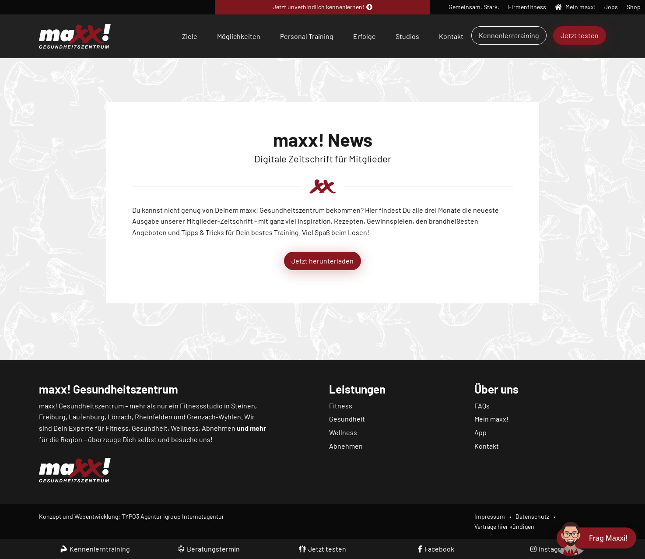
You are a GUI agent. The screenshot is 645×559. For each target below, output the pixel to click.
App (480, 432)
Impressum (489, 516)
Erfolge (364, 36)
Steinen (243, 405)
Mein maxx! (491, 419)
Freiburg (52, 416)
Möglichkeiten (238, 36)
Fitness (340, 405)
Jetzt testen (580, 35)
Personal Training (306, 36)
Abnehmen (346, 446)
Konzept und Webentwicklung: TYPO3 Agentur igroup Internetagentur (131, 516)
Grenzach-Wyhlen (214, 416)
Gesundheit (347, 419)
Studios (407, 36)
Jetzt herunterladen (322, 261)
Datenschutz (532, 516)
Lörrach (120, 416)
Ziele (189, 36)
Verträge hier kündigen (504, 526)
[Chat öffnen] (596, 537)
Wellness (343, 432)
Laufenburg (87, 416)
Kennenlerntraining (509, 35)
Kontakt (451, 36)
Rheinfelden (153, 416)
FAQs (482, 405)
